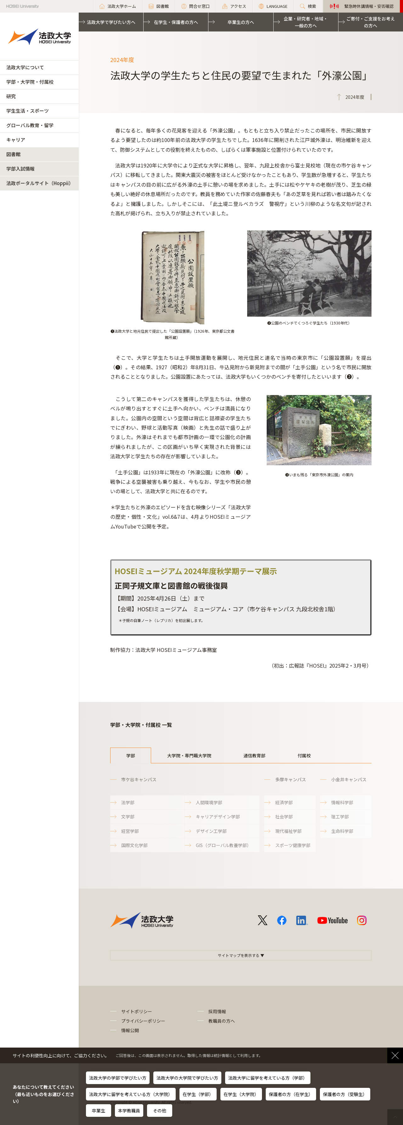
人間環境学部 (209, 802)
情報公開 (130, 1030)
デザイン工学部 (211, 831)
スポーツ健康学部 (292, 845)
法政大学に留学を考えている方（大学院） (131, 1094)
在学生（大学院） (241, 1094)
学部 (130, 755)
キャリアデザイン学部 (218, 816)
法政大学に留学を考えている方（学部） (267, 1078)
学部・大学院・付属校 (30, 81)
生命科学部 (342, 831)
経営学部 (130, 831)
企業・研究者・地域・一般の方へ (306, 22)
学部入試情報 (20, 168)
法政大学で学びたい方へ (111, 22)
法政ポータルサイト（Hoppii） (39, 183)
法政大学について (25, 67)
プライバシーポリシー (143, 1021)
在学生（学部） (198, 1094)
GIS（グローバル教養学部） (223, 845)
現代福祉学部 (288, 831)
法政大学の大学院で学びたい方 (187, 1078)
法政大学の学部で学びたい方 (117, 1078)
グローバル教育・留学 (30, 125)
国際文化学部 (134, 845)
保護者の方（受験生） (345, 1094)
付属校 (304, 755)
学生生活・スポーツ (27, 110)
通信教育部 (254, 755)
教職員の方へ (221, 1021)
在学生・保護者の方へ (176, 22)
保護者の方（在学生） (291, 1094)
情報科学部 (342, 802)
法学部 (127, 802)
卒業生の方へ (241, 22)
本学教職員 (129, 1110)
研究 (11, 96)
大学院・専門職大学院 (189, 755)
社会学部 (284, 816)
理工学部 (340, 816)
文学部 (127, 816)
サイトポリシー (136, 1011)
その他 (159, 1110)
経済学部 (284, 802)
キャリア (15, 139)
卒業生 (98, 1110)
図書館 (13, 154)
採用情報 (217, 1011)
